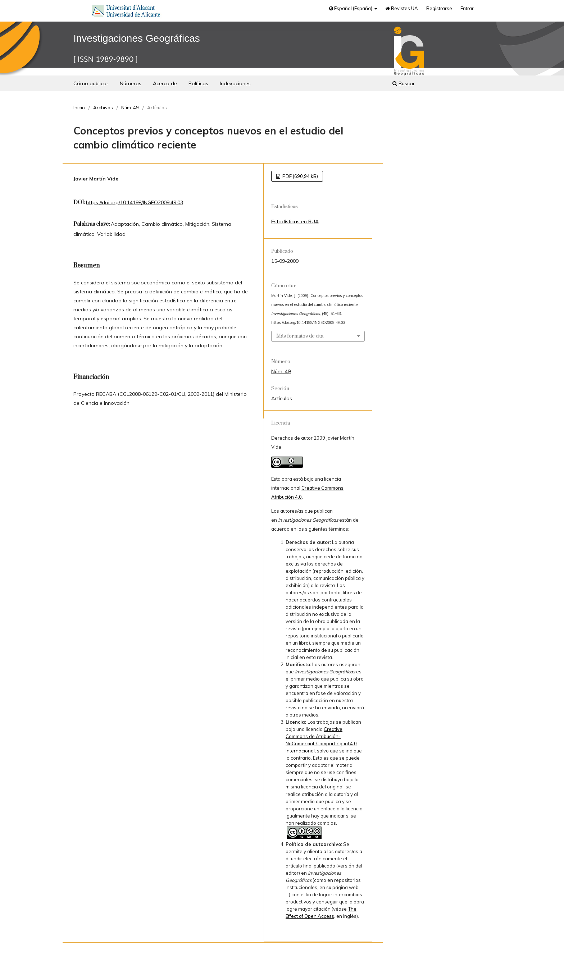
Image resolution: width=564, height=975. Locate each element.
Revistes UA (402, 8)
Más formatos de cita (299, 336)
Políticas (198, 83)
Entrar (467, 8)
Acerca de (165, 83)
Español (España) (351, 8)
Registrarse (439, 8)
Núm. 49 (130, 107)
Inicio (79, 107)
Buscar (403, 83)
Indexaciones (235, 83)
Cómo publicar (90, 83)
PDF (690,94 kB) (299, 176)
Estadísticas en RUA (295, 221)
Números (130, 83)
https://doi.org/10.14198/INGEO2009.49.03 (134, 202)
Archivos (103, 107)
